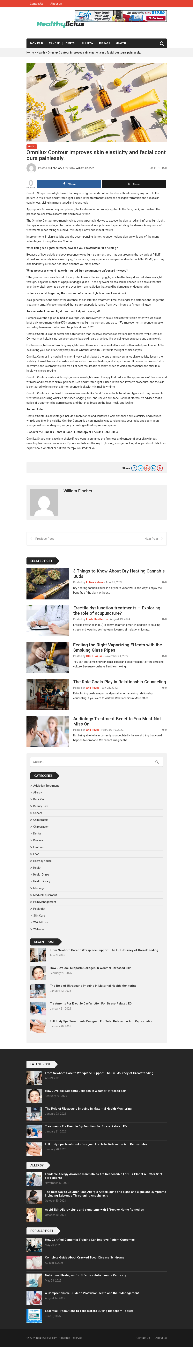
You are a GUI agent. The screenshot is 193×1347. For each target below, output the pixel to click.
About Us (56, 3)
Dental (70, 43)
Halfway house (42, 860)
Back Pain (36, 43)
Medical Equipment (45, 894)
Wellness (38, 929)
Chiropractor (41, 826)
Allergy (87, 43)
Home (30, 52)
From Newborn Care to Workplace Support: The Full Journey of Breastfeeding (104, 950)
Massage (39, 888)
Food (36, 853)
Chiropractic (40, 819)
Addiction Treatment (46, 785)
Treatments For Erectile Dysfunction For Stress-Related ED (91, 1003)
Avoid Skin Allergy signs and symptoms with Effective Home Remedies (94, 1209)
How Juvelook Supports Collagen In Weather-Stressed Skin (90, 968)
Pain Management (44, 901)
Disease (104, 43)
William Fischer (85, 167)
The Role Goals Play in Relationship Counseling (119, 681)
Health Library (41, 881)
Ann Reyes (92, 687)
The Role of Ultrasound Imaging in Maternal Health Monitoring (93, 985)
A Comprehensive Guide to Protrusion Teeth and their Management (92, 1293)
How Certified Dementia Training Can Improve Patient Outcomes (90, 1239)
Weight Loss (40, 922)
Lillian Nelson (95, 582)
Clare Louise (94, 655)
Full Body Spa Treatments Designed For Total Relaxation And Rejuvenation (101, 1021)
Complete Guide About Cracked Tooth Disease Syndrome (84, 1257)
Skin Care (39, 915)
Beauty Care (40, 806)
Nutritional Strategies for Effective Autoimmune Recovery (85, 1275)
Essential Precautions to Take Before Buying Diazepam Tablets (89, 1311)
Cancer (54, 43)
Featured (38, 847)
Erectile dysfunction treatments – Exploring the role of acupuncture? (116, 610)
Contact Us (36, 3)
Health (121, 43)
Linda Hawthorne (97, 619)
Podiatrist (39, 908)
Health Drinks (41, 874)
